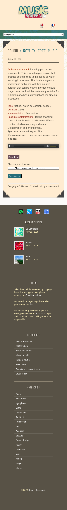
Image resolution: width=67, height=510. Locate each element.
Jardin (29, 242)
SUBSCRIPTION (24, 341)
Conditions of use (34, 295)
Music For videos (24, 350)
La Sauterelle (32, 229)
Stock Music (21, 374)
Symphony (21, 403)
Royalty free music (37, 490)
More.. (19, 468)
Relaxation (21, 412)
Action (19, 459)
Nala (28, 256)
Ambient (20, 417)
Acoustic (20, 431)
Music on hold (22, 355)
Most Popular (22, 346)
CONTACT (40, 313)
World (18, 408)
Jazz (18, 426)
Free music (21, 364)
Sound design (22, 440)
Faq (31, 304)
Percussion (21, 422)
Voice (18, 454)
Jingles (19, 463)
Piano (18, 394)
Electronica (21, 398)
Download (14, 157)
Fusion (19, 445)
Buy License (14, 176)
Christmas (21, 449)
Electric (19, 435)
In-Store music (23, 360)
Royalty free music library (28, 369)
